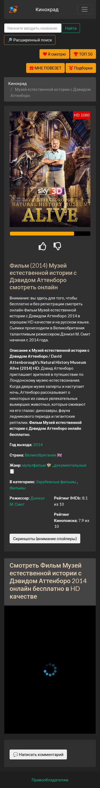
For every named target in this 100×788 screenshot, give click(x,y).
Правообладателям (50, 779)
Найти (71, 28)
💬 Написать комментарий (38, 754)
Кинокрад (46, 9)
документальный (70, 465)
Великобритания (41, 454)
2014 (38, 444)
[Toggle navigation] (84, 9)
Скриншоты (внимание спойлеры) (45, 538)
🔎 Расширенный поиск (29, 39)
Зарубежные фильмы (56, 481)
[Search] (33, 28)
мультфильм (34, 465)
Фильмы (18, 487)
